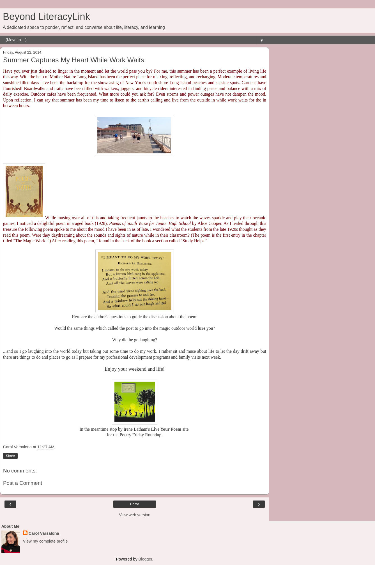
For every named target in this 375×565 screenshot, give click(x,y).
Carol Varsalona (44, 533)
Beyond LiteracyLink (46, 16)
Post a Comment (22, 483)
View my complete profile (45, 541)
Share (10, 456)
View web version (134, 515)
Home (134, 504)
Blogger (145, 559)
